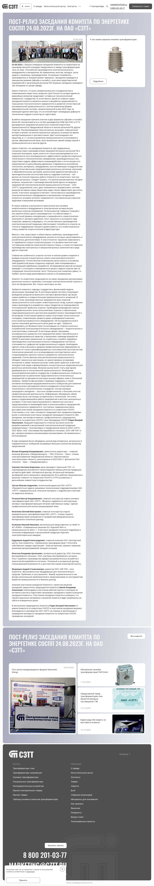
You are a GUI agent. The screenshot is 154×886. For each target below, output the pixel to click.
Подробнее (98, 81)
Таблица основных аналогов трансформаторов (35, 799)
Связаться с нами (140, 6)
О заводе (38, 6)
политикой (30, 872)
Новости (75, 786)
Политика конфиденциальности (77, 882)
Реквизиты (76, 812)
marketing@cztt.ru (118, 4)
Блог (73, 790)
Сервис (74, 781)
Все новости (136, 636)
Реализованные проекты (83, 821)
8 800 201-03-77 (117, 8)
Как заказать (77, 804)
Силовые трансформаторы (26, 777)
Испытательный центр (55, 6)
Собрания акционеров (81, 795)
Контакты (72, 6)
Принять (23, 880)
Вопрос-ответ (77, 817)
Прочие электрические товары (27, 790)
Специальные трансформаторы (28, 781)
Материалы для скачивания (84, 799)
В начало (124, 754)
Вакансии (75, 808)
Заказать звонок (56, 845)
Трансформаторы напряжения (27, 773)
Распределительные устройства (28, 786)
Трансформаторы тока (23, 768)
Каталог (27, 6)
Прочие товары (20, 795)
